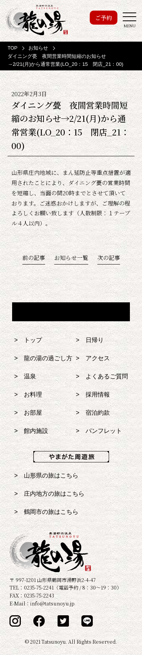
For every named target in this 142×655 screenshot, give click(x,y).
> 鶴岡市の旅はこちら (46, 512)
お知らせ (38, 48)
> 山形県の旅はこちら (46, 475)
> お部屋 (28, 412)
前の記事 (33, 257)
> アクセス (92, 358)
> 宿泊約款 (92, 412)
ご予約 (103, 18)
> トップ (28, 340)
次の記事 (108, 257)
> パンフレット (99, 431)
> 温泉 (25, 376)
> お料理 (28, 394)
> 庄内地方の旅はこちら (49, 493)
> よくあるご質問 (102, 376)
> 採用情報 (92, 394)
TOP (12, 48)
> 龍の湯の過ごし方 (43, 358)
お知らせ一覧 (71, 257)
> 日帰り (89, 340)
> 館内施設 (31, 431)
